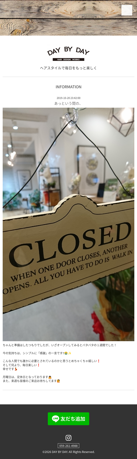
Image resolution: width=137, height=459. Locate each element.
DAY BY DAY (59, 452)
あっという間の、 (68, 103)
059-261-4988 (68, 446)
